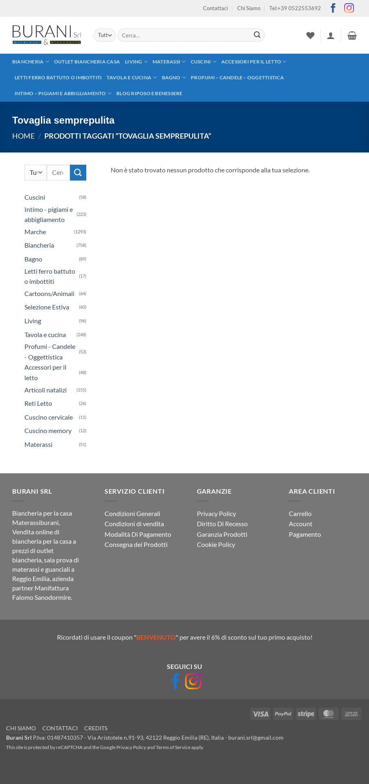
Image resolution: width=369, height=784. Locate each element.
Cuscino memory (48, 430)
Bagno (174, 77)
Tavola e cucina (132, 77)
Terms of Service (173, 747)
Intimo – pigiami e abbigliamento (63, 93)
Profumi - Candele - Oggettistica (49, 351)
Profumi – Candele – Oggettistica (237, 77)
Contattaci (215, 8)
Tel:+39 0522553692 (295, 8)
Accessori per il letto (254, 61)
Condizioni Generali (132, 513)
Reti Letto (38, 403)
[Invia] (257, 35)
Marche (35, 231)
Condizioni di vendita (134, 523)
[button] (331, 35)
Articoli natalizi (45, 390)
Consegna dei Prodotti (136, 544)
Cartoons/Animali (49, 293)
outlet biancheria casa (87, 62)
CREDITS (95, 728)
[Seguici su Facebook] (333, 8)
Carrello (300, 513)
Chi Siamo (248, 8)
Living (136, 61)
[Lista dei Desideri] (310, 35)
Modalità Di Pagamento (138, 534)
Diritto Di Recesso (222, 523)
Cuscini (203, 61)
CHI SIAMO (21, 728)
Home (23, 135)
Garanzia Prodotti (222, 534)
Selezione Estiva (46, 307)
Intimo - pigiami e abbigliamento (48, 214)
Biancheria (30, 61)
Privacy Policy (216, 513)
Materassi (169, 61)
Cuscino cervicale (48, 417)
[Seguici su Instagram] (349, 8)
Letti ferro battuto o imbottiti (58, 77)
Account (300, 523)
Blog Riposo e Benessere (149, 93)
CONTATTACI (60, 728)
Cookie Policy (216, 544)
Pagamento (305, 534)
